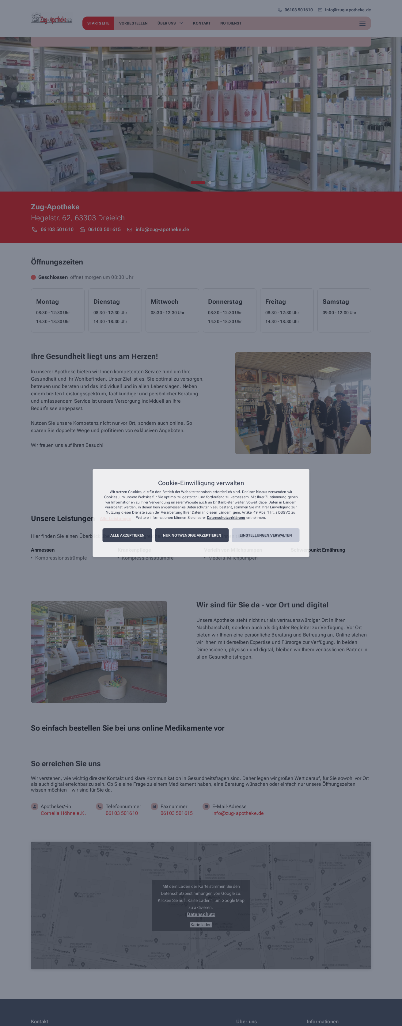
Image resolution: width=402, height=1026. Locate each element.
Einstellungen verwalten (266, 535)
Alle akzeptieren (127, 535)
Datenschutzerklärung (226, 517)
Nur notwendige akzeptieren (192, 535)
